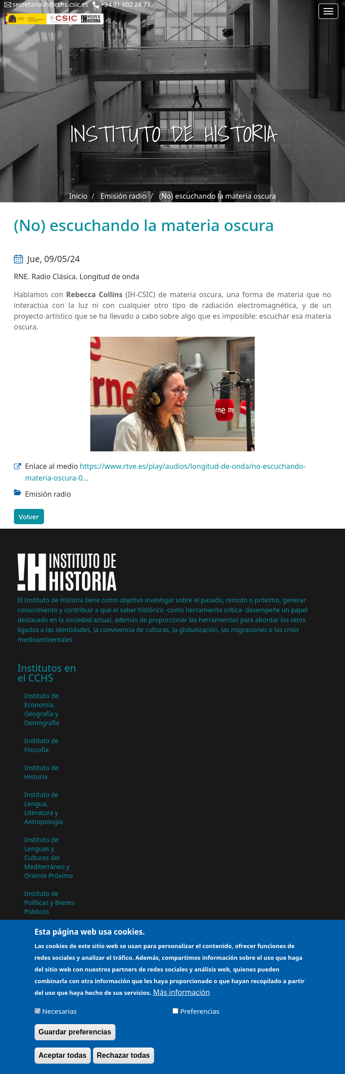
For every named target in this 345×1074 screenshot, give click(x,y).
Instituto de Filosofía (41, 745)
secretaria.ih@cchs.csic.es (50, 4)
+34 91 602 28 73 (125, 4)
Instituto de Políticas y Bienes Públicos (49, 902)
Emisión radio (123, 196)
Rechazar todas (123, 1062)
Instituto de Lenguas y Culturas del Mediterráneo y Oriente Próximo (48, 857)
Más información (181, 998)
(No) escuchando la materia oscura (217, 196)
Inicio (78, 196)
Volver (29, 516)
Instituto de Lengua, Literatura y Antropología (43, 808)
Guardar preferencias (75, 1039)
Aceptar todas (63, 1062)
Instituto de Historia (41, 772)
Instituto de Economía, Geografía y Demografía (41, 709)
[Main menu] (328, 11)
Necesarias (59, 1017)
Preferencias (199, 1017)
